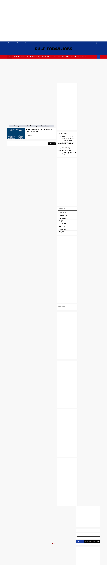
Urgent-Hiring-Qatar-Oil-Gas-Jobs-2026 (66, 153)
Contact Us (24, 42)
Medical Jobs (89, 226)
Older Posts (49, 143)
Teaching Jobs (88, 235)
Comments (95, 118)
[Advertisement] (53, 10)
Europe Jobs (57, 57)
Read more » (27, 135)
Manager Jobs (81, 226)
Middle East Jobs (46, 57)
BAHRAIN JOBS (60, 215)
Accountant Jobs (81, 208)
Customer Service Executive (85, 217)
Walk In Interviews (81, 57)
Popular (88, 118)
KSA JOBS (58, 221)
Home (9, 42)
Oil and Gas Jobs (68, 57)
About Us (16, 42)
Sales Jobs (79, 235)
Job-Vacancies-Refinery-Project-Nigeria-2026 (66, 137)
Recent (79, 118)
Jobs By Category (19, 57)
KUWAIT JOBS (60, 224)
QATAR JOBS (59, 229)
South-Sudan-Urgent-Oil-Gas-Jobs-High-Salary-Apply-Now (37, 131)
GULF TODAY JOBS (53, 49)
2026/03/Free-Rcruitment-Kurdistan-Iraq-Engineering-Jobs (63, 149)
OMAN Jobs (59, 226)
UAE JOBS (58, 232)
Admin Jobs (91, 208)
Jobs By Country (33, 57)
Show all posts (44, 126)
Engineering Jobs (82, 220)
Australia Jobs (59, 213)
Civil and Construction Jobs (84, 214)
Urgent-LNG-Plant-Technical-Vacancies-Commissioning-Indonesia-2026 (63, 143)
